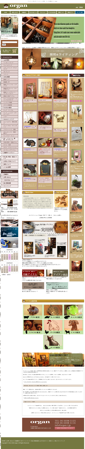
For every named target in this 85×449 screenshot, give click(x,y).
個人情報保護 (7, 183)
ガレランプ (6, 71)
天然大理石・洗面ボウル (10, 142)
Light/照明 (6, 60)
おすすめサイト (44, 441)
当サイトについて (25, 441)
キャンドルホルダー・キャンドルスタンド (10, 99)
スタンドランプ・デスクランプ (10, 68)
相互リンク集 (52, 441)
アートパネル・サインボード (10, 126)
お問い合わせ (7, 177)
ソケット (5, 74)
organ (15, 6)
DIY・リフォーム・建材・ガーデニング (9, 139)
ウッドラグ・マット (8, 136)
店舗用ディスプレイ (8, 152)
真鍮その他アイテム (8, 96)
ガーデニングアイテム (9, 150)
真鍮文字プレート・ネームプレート (10, 89)
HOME (3, 441)
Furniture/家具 (7, 107)
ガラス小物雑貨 (7, 105)
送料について (7, 164)
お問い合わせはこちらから (53, 425)
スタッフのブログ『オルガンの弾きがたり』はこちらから (35, 381)
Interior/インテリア (8, 119)
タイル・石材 (7, 145)
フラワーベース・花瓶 (9, 129)
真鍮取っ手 (6, 82)
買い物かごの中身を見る (9, 51)
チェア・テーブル (8, 110)
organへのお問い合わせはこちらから (31, 397)
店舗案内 (5, 174)
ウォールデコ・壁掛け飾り (10, 122)
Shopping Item (7, 57)
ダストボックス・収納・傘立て (10, 132)
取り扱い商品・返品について (10, 157)
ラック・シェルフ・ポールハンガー (10, 113)
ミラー (5, 116)
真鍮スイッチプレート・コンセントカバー (10, 93)
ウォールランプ (7, 65)
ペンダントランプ (8, 62)
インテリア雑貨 (7, 102)
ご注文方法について (8, 180)
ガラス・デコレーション (10, 147)
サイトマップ (7, 186)
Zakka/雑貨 (6, 77)
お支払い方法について (9, 161)
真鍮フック (6, 79)
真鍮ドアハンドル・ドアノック (10, 85)
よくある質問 (7, 167)
